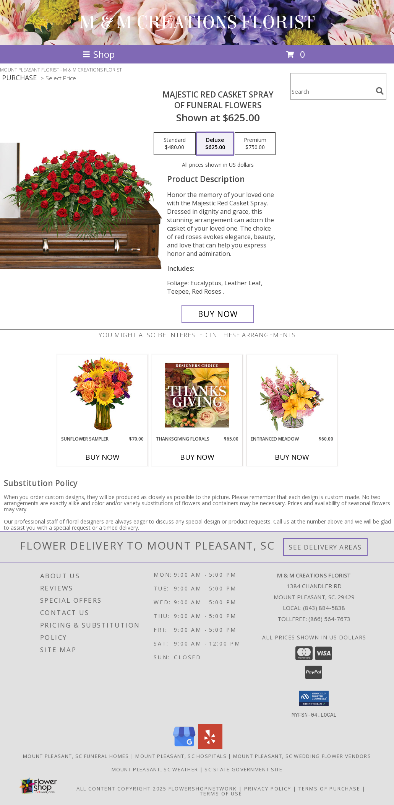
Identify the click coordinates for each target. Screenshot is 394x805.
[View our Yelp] (210, 746)
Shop (99, 54)
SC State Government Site (243, 769)
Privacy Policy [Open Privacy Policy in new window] (267, 788)
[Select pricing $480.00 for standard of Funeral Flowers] (174, 144)
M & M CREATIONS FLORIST (197, 22)
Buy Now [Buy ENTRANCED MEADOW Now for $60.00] (292, 457)
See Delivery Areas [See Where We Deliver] (325, 547)
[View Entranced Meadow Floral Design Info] (292, 395)
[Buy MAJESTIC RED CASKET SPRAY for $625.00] (218, 314)
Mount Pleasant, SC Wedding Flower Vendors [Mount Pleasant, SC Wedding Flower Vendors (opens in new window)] (302, 755)
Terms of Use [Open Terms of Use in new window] (221, 793)
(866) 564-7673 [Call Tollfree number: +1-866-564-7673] (329, 619)
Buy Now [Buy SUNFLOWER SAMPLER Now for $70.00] (102, 457)
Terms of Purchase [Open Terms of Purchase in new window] (329, 788)
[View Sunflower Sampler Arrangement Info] (102, 395)
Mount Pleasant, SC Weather (155, 769)
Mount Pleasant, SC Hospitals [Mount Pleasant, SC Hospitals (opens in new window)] (180, 755)
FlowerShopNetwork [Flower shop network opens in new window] (203, 788)
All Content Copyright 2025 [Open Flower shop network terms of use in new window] (121, 788)
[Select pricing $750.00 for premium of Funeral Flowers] (255, 144)
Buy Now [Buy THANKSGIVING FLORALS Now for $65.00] (197, 457)
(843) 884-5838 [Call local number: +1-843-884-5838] (324, 607)
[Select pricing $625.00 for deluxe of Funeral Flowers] (215, 144)
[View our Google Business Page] (184, 746)
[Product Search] (332, 91)
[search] (380, 91)
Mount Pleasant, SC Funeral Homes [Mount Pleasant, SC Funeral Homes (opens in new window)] (76, 755)
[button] (314, 698)
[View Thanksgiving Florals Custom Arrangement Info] (197, 395)
